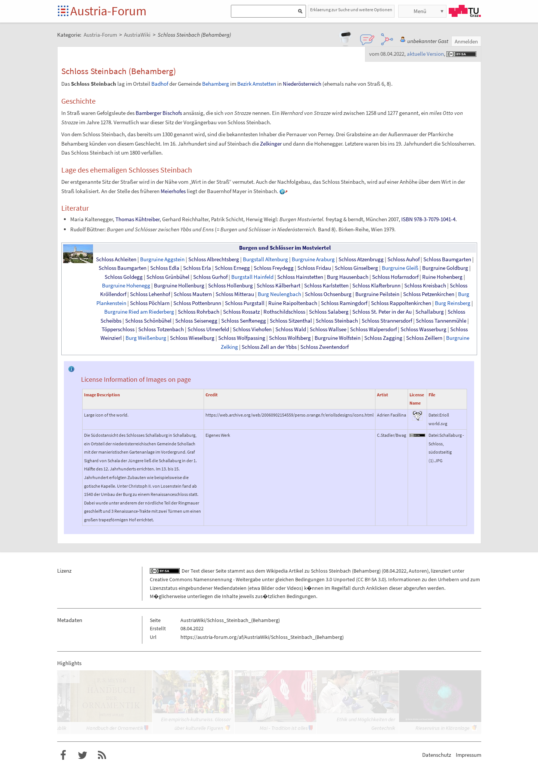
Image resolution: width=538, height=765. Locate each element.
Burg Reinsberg (452, 303)
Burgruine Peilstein (377, 294)
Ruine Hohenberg (442, 277)
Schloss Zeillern (424, 338)
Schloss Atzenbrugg (361, 259)
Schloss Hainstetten (300, 277)
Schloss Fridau (314, 268)
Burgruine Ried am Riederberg (139, 311)
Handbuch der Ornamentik (114, 728)
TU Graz (465, 11)
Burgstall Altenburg (265, 259)
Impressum (468, 754)
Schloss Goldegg (124, 277)
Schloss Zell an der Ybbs (269, 347)
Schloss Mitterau (235, 294)
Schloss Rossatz (241, 311)
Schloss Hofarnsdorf (395, 277)
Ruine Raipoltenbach (292, 303)
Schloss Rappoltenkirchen (401, 303)
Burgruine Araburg (313, 259)
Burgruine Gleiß (400, 268)
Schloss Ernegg (232, 268)
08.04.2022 (394, 570)
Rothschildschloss (284, 311)
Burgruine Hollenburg (179, 285)
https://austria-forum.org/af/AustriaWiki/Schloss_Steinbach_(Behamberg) (262, 637)
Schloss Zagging (383, 338)
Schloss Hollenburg (230, 285)
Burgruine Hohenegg (126, 285)
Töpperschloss (118, 329)
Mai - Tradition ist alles (284, 728)
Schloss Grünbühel (167, 277)
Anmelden (466, 41)
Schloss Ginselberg (356, 268)
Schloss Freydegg (274, 268)
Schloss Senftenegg (243, 320)
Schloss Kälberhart (278, 285)
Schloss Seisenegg (196, 320)
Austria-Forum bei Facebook (63, 755)
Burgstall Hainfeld (252, 277)
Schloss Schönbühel (148, 320)
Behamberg (215, 83)
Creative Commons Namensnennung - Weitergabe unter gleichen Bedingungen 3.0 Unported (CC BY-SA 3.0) (268, 579)
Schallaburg (429, 311)
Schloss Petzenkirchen (428, 294)
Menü (420, 11)
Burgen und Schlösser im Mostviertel (285, 247)
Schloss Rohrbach (198, 311)
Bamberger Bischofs (159, 112)
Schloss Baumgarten (447, 259)
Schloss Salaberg (329, 311)
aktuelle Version (425, 53)
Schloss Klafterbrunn (376, 285)
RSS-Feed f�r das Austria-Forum (102, 755)
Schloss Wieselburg (192, 338)
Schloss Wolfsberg (290, 338)
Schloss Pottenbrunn (197, 303)
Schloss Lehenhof (150, 294)
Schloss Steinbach (337, 320)
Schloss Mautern (193, 294)
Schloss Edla (164, 268)
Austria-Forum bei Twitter (83, 755)
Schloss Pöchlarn (150, 303)
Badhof (159, 83)
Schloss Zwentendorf (324, 347)
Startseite (63, 11)
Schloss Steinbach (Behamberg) (346, 570)
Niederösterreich (302, 83)
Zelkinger (271, 143)
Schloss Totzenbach (161, 329)
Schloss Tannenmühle (441, 320)
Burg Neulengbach (279, 294)
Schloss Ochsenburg (328, 294)
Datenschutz (436, 754)
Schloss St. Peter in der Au (382, 311)
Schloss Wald (290, 329)
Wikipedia (277, 570)
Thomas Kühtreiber (137, 219)
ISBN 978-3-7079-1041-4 (428, 219)
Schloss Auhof (403, 259)
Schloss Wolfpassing (241, 338)
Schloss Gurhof (210, 277)
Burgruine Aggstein (162, 259)
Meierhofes (173, 191)
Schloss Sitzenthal (291, 320)
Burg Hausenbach (347, 277)
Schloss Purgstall (245, 303)
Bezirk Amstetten (256, 83)
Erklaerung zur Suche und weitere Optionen (351, 9)
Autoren (418, 570)
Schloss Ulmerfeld (208, 329)
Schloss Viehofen (252, 329)
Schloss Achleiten (116, 259)
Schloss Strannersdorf (387, 320)
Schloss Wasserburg (423, 329)
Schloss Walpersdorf (373, 329)
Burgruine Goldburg (445, 268)
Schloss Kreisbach (425, 285)
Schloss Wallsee (328, 329)
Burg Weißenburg (146, 338)
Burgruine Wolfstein (338, 338)
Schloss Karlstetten (326, 285)
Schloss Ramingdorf (344, 303)
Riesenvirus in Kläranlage (442, 728)
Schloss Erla (197, 268)
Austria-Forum (108, 11)
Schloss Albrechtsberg (213, 259)
